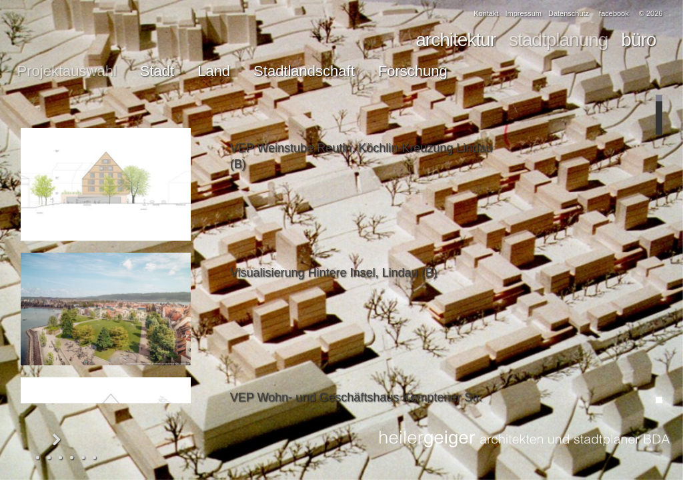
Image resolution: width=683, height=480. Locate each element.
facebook (614, 13)
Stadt (157, 71)
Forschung (413, 71)
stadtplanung (558, 39)
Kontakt (486, 13)
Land (213, 71)
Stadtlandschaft (304, 71)
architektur (456, 39)
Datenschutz (568, 13)
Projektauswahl (67, 71)
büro (638, 39)
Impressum (524, 13)
